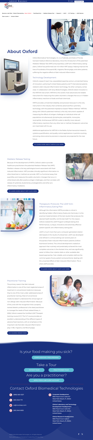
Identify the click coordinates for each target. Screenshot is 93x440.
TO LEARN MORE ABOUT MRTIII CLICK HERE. (49, 144)
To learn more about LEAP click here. (55, 269)
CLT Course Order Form (18, 333)
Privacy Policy (39, 437)
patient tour (34, 370)
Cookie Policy (31, 437)
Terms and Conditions (14, 437)
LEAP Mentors (80, 13)
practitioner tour (61, 370)
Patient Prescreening (18, 13)
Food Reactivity (37, 13)
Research (58, 13)
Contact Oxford (14, 16)
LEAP (64, 13)
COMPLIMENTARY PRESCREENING (46, 357)
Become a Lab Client (7, 13)
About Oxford (27, 13)
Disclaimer (24, 437)
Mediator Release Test (48, 13)
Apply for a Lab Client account (46, 380)
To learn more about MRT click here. (23, 191)
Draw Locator (5, 16)
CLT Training (71, 13)
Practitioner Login (79, 1)
